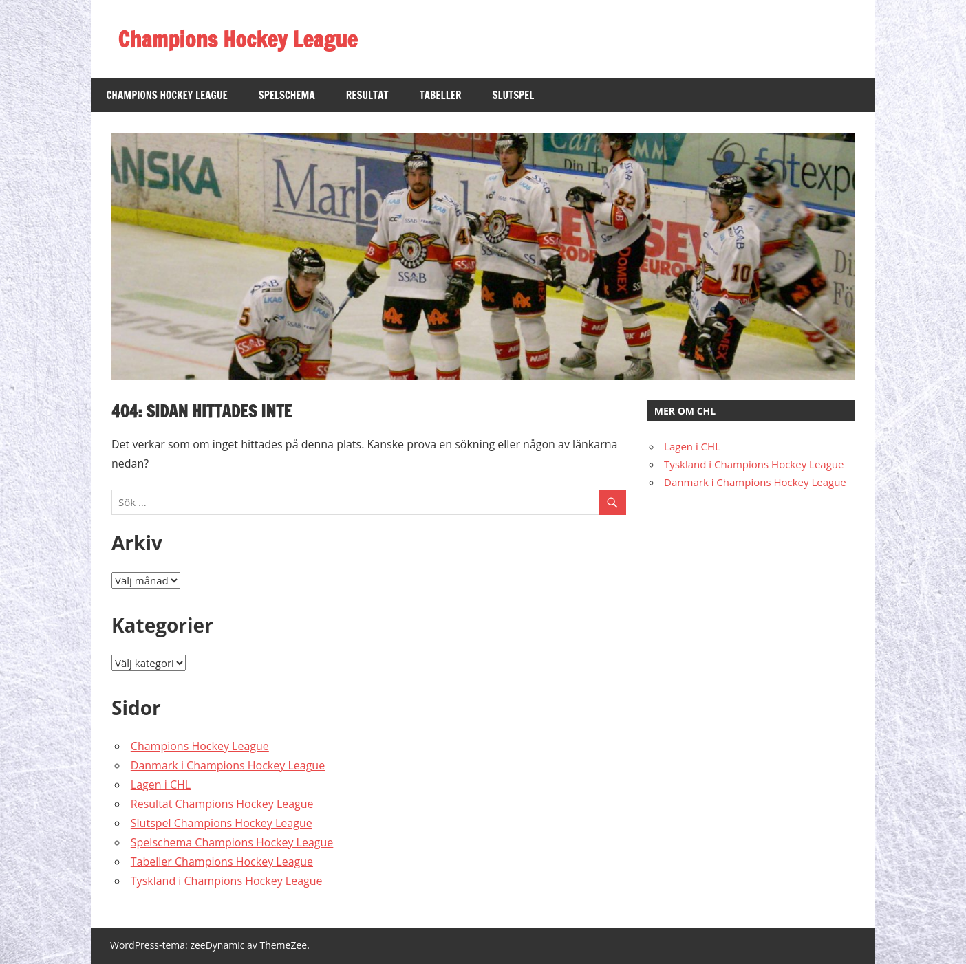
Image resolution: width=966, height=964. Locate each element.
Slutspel (513, 95)
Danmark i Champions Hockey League (228, 765)
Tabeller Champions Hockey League (222, 861)
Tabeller (441, 95)
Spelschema (287, 95)
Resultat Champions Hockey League (222, 803)
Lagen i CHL (161, 784)
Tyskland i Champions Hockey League (227, 880)
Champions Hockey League (238, 39)
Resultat (367, 95)
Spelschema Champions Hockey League (232, 842)
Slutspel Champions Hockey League (221, 823)
